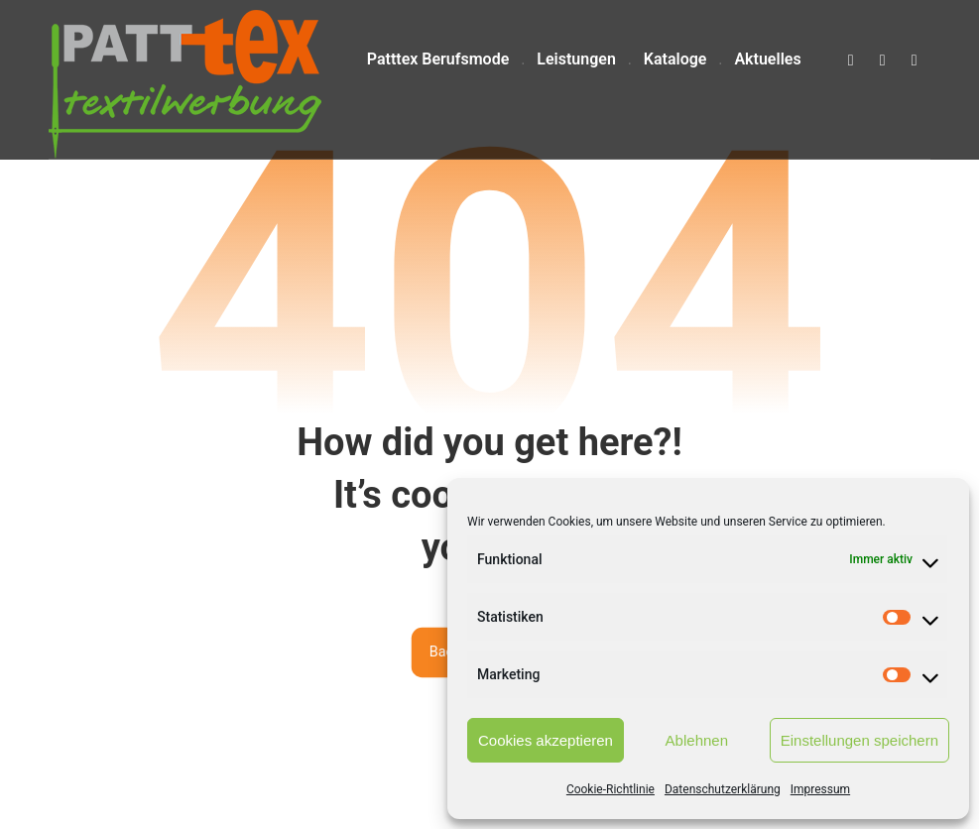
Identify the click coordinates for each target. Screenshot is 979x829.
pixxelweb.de (445, 793)
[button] (851, 60)
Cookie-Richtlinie (610, 789)
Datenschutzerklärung (723, 789)
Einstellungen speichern (859, 740)
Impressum (820, 789)
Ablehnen (697, 740)
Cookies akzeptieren (545, 740)
